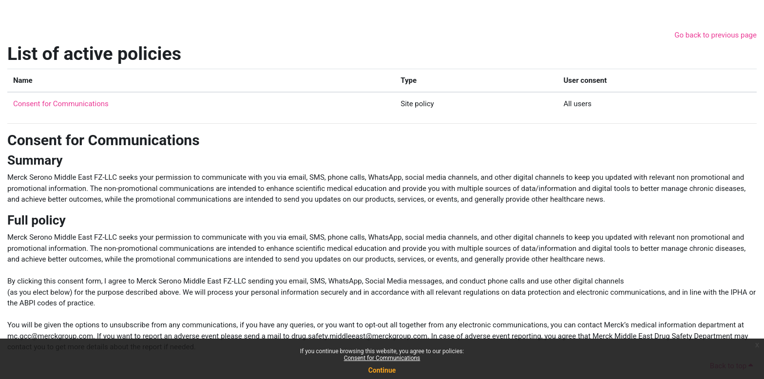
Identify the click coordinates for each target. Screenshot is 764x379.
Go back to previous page (715, 35)
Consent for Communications (382, 358)
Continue (382, 370)
